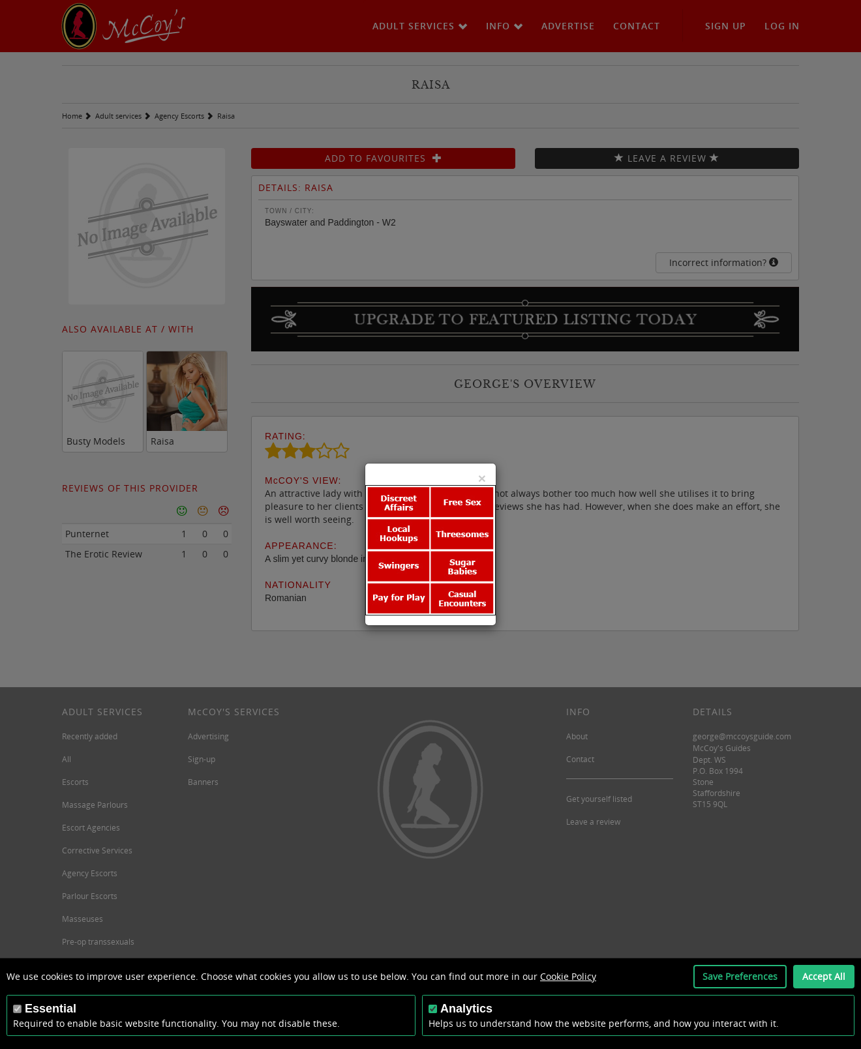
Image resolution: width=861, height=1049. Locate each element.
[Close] (482, 478)
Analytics (466, 1008)
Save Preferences (740, 976)
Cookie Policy (568, 976)
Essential (50, 1008)
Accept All (823, 976)
